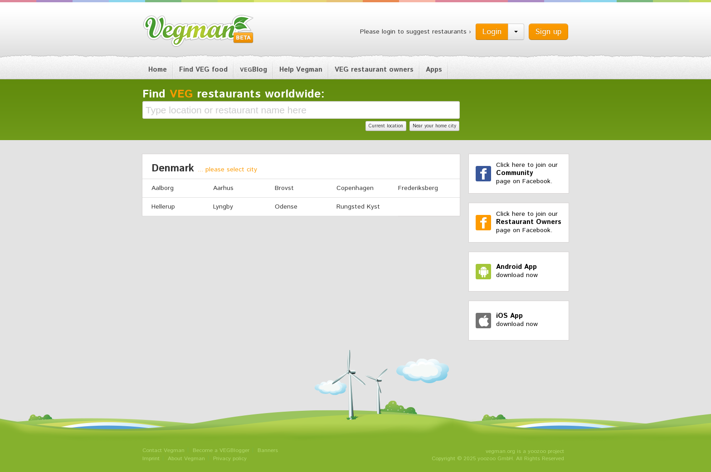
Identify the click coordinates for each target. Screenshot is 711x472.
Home (157, 69)
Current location (386, 126)
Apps (434, 69)
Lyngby (223, 206)
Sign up (548, 32)
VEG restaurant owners (374, 69)
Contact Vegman (163, 450)
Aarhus (223, 188)
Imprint (151, 458)
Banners (268, 450)
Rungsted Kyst (358, 206)
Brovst (284, 188)
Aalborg (162, 188)
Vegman (198, 31)
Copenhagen (355, 188)
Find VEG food (203, 69)
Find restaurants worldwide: (233, 94)
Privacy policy (230, 458)
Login (492, 32)
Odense (286, 206)
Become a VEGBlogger (221, 450)
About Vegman (186, 458)
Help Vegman (300, 69)
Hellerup (163, 206)
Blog (253, 69)
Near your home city (434, 126)
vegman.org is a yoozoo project (525, 451)
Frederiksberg (418, 188)
